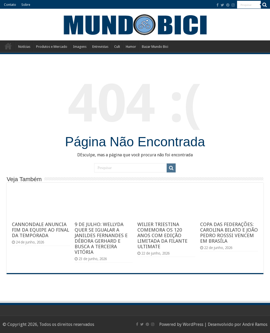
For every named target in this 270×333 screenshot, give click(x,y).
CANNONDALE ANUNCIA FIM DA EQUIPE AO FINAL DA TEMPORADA (40, 230)
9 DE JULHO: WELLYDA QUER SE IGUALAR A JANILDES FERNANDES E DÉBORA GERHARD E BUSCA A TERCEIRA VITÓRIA (101, 238)
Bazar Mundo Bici (155, 47)
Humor (131, 47)
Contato (10, 5)
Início (8, 45)
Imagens (79, 47)
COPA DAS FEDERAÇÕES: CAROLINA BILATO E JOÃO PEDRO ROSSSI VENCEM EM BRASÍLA (229, 233)
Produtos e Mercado (51, 47)
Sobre (25, 5)
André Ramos (254, 324)
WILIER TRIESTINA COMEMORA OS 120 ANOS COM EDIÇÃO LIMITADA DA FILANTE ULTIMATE (162, 235)
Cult (117, 47)
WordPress (193, 324)
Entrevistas (100, 47)
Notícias (24, 47)
